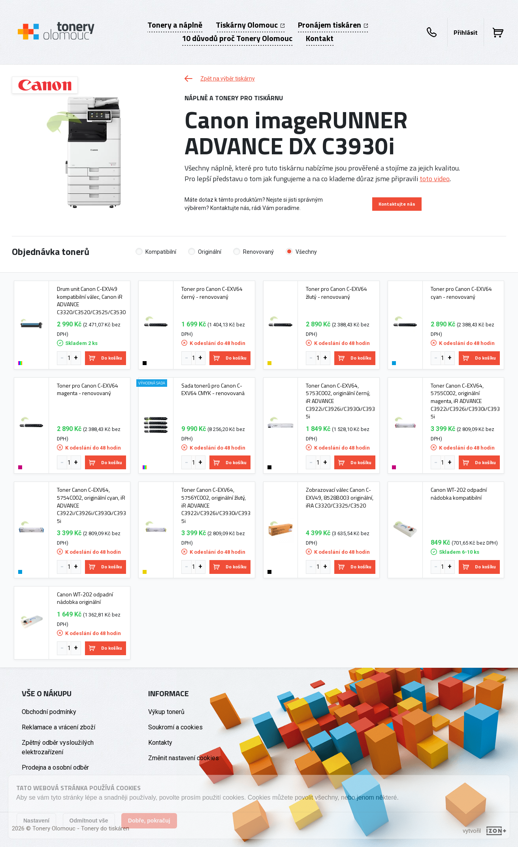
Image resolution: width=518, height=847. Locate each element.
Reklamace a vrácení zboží (58, 727)
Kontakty (160, 742)
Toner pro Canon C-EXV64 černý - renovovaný (212, 292)
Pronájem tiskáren (333, 25)
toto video (435, 178)
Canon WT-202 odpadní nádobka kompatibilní (459, 493)
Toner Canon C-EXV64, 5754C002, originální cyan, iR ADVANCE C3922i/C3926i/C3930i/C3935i (91, 505)
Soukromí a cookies (175, 727)
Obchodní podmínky (49, 712)
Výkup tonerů (166, 712)
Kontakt (319, 38)
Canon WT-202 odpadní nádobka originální (85, 598)
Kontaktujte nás (397, 204)
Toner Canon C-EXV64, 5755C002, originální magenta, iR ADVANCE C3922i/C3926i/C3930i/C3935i (465, 401)
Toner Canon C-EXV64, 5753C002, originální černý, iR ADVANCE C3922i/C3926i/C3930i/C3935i (340, 401)
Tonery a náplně (174, 25)
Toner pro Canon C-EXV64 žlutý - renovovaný (336, 292)
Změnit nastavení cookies (183, 758)
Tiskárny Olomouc (250, 25)
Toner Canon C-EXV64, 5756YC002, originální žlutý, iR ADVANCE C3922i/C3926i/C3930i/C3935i (216, 505)
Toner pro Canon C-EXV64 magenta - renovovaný (87, 389)
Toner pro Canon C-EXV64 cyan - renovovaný (461, 292)
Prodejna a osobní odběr (55, 767)
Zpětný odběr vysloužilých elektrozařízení (58, 747)
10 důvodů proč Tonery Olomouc (237, 38)
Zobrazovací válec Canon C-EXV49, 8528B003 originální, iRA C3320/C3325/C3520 (339, 497)
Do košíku (105, 358)
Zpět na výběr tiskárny (220, 78)
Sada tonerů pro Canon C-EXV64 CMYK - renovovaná (213, 389)
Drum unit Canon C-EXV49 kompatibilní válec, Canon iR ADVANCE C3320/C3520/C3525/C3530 (91, 300)
